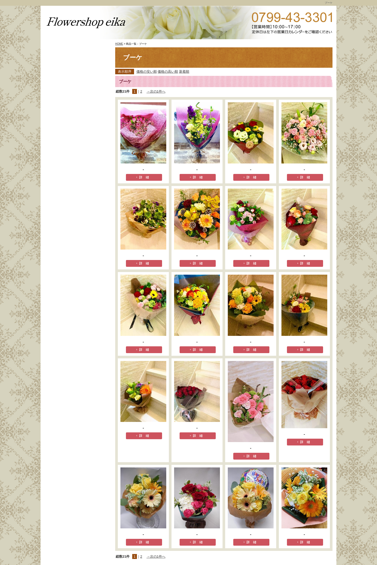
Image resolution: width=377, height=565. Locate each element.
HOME (119, 43)
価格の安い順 (146, 72)
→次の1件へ (156, 91)
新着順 (184, 72)
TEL (292, 22)
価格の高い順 (168, 72)
